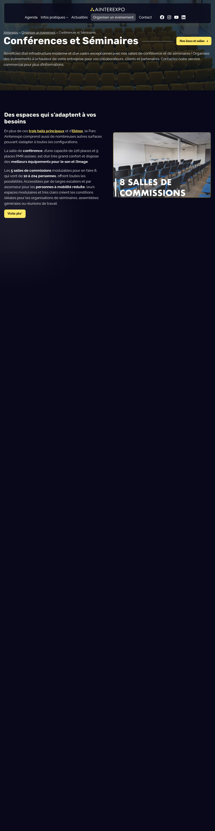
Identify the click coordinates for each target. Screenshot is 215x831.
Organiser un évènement (38, 32)
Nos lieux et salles (192, 41)
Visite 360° (15, 213)
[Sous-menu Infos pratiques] (67, 17)
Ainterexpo (11, 32)
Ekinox (77, 131)
